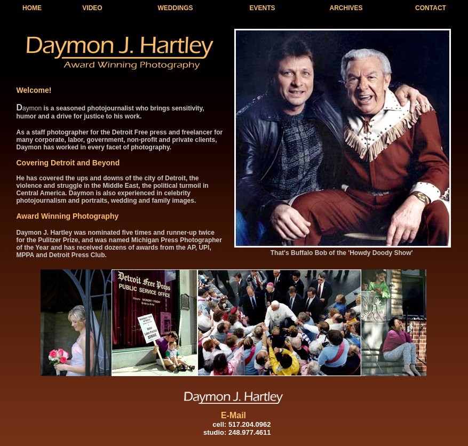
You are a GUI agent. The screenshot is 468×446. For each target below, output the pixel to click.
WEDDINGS (175, 8)
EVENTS (262, 8)
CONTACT (430, 8)
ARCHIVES (345, 8)
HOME (32, 8)
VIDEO (92, 8)
